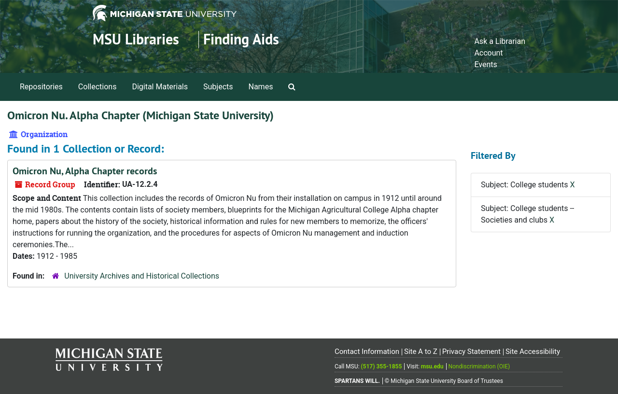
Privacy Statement (471, 351)
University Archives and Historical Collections (141, 276)
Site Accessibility (533, 351)
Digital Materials (160, 86)
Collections (97, 86)
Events (485, 64)
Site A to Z (420, 351)
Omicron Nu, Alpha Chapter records (85, 171)
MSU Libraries (136, 39)
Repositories (41, 86)
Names (261, 86)
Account (488, 52)
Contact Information (367, 351)
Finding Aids (241, 39)
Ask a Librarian (499, 41)
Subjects (218, 86)
